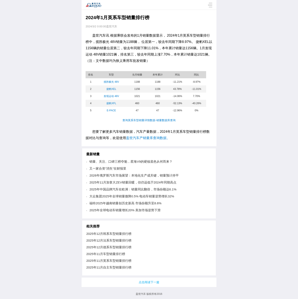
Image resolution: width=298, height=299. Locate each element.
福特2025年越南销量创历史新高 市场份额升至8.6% (125, 203)
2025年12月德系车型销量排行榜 (109, 247)
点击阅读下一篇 (149, 282)
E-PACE (111, 110)
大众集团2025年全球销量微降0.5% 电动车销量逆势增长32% (131, 196)
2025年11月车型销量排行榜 (105, 254)
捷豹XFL (111, 103)
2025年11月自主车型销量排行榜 (109, 267)
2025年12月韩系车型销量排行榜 (109, 233)
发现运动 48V (111, 96)
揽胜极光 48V (111, 81)
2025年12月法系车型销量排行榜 (109, 240)
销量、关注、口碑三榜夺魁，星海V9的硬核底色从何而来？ (130, 161)
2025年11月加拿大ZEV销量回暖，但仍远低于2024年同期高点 (132, 182)
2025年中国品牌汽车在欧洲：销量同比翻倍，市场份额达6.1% (132, 189)
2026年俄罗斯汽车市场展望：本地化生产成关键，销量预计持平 (134, 175)
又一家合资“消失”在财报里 (107, 168)
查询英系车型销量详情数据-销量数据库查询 (148, 120)
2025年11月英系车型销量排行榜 (109, 260)
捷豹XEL (111, 89)
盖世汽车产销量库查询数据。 (148, 138)
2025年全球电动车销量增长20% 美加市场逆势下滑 (125, 210)
